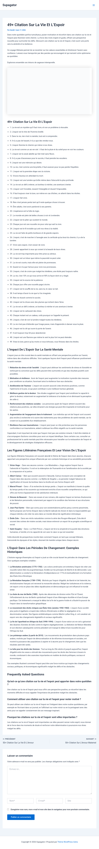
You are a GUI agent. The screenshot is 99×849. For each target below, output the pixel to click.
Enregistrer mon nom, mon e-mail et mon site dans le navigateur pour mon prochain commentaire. (50, 809)
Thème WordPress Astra (67, 842)
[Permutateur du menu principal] (93, 5)
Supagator (10, 5)
